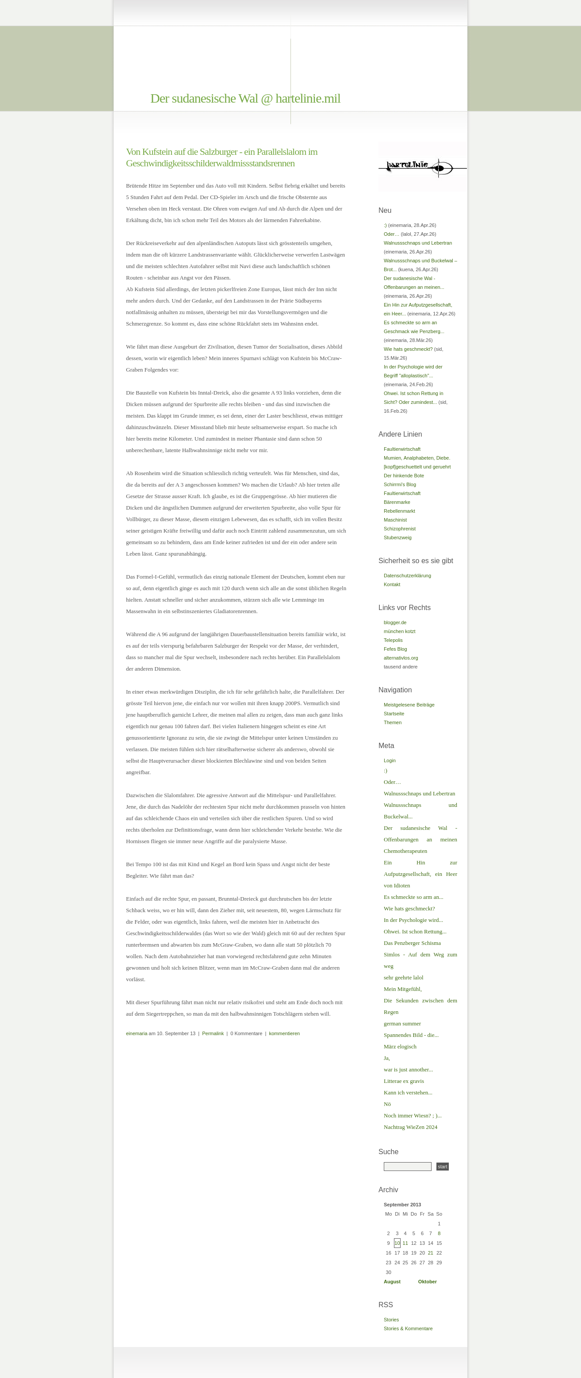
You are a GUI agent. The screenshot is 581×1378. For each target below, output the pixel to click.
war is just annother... (408, 1069)
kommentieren (284, 1033)
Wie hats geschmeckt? (408, 349)
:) (385, 225)
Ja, (387, 1058)
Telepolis (393, 640)
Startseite (394, 713)
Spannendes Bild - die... (411, 1035)
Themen (392, 722)
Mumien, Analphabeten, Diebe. (417, 458)
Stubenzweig (398, 537)
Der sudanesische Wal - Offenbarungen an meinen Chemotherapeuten (420, 839)
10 (397, 1243)
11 (405, 1243)
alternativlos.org (401, 657)
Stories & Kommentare (408, 1328)
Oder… (391, 234)
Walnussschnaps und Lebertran (418, 243)
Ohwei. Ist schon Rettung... (415, 931)
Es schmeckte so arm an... (413, 897)
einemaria (136, 1033)
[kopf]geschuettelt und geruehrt (417, 466)
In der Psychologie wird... (413, 920)
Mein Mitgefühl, (403, 989)
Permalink (213, 1033)
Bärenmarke (397, 502)
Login (390, 760)
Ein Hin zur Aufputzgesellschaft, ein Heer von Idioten (420, 874)
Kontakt (392, 584)
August (392, 1281)
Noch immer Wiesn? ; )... (413, 1115)
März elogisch (400, 1046)
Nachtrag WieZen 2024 (410, 1127)
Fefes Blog (395, 649)
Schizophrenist (400, 528)
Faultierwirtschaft (402, 449)
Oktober (427, 1281)
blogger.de (395, 622)
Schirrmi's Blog (400, 484)
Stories (391, 1319)
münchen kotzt (400, 631)
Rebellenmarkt (399, 511)
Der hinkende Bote (404, 475)
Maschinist (395, 519)
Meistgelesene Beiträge (409, 704)
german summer (402, 1023)
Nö (387, 1104)
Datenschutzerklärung (407, 575)
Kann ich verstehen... (408, 1092)
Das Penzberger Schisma (412, 943)
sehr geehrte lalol (404, 977)
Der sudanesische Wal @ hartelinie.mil (245, 98)
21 (430, 1252)
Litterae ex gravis (404, 1081)
